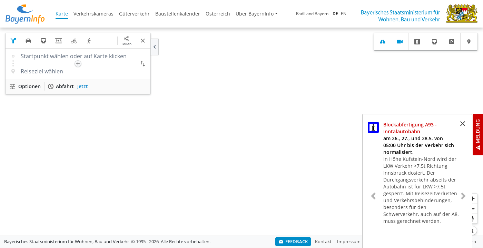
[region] (241, 132)
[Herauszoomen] (472, 209)
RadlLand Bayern (312, 14)
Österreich (218, 13)
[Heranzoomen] (472, 199)
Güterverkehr (134, 13)
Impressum (349, 241)
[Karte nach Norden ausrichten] (472, 219)
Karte (62, 13)
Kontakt (323, 241)
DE (335, 14)
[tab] (382, 41)
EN (343, 14)
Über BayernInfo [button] (255, 13)
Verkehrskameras (93, 13)
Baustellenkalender (177, 13)
